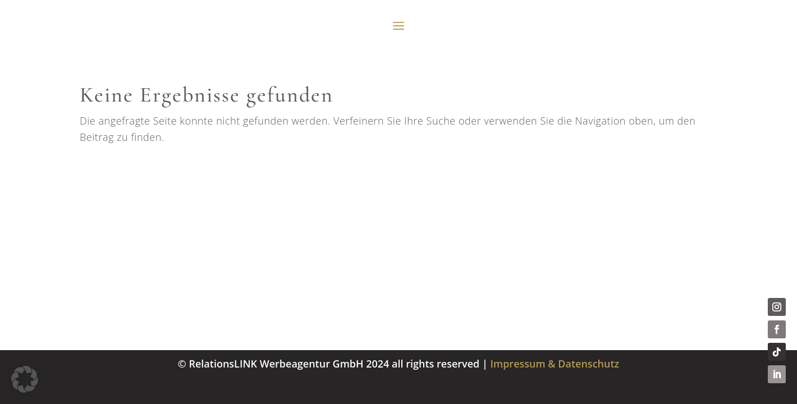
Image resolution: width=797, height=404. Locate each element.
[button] (24, 379)
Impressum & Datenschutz (555, 363)
